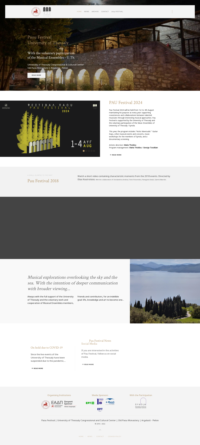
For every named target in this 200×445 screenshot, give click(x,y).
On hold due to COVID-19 (47, 341)
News (86, 11)
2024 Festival (117, 11)
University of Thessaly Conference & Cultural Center (39, 29)
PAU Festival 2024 (125, 103)
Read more (36, 75)
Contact (105, 11)
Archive (95, 11)
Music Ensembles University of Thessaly (34, 29)
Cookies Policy (114, 436)
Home (79, 11)
